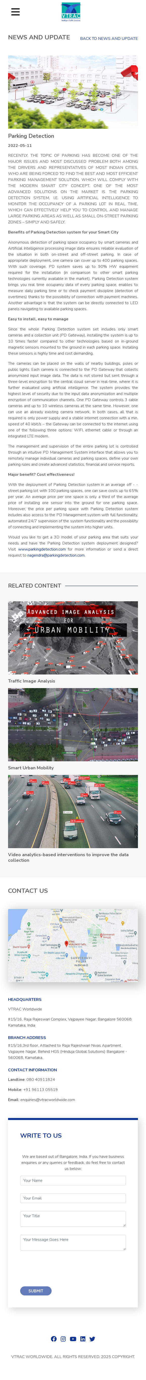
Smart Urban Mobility (31, 768)
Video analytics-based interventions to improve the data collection (68, 857)
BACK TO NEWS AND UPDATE (109, 38)
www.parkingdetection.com (42, 549)
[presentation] (58, 1268)
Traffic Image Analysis (31, 681)
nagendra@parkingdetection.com (56, 555)
